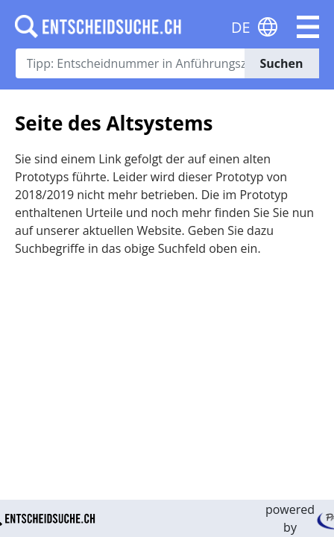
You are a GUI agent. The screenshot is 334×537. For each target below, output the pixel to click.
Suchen (281, 63)
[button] (308, 27)
